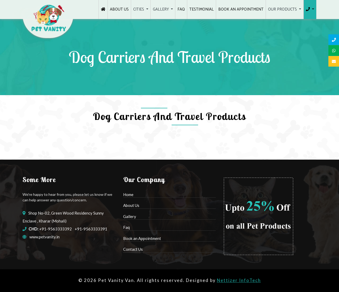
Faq (126, 227)
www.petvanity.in (44, 236)
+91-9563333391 (91, 228)
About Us (131, 205)
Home (128, 194)
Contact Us (133, 249)
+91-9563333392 (55, 228)
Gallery (129, 216)
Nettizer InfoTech (239, 280)
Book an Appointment (142, 238)
